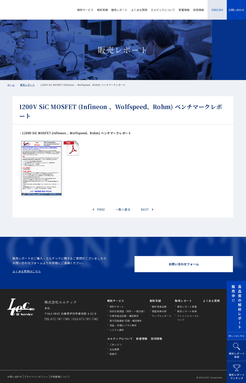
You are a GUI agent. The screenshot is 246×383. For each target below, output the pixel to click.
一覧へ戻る (123, 209)
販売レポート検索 (187, 311)
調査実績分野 (159, 311)
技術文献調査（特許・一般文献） (128, 311)
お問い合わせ (236, 10)
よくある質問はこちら (26, 271)
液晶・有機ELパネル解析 (123, 325)
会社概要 (114, 349)
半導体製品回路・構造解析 (124, 315)
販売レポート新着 (187, 306)
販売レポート (119, 10)
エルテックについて (163, 10)
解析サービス (85, 10)
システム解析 (117, 329)
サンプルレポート (162, 315)
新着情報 (184, 10)
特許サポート (117, 306)
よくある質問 (139, 10)
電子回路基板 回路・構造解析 (126, 320)
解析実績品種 (159, 306)
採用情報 (198, 10)
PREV (101, 209)
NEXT (145, 209)
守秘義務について (60, 376)
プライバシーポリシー (36, 376)
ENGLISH (217, 10)
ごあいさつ (116, 344)
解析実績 (102, 10)
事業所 (113, 353)
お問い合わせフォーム (184, 264)
